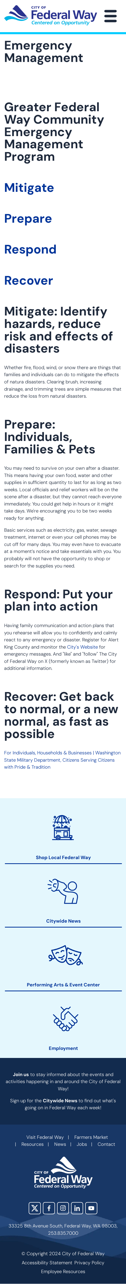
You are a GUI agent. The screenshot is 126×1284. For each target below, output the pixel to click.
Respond (30, 249)
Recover (28, 280)
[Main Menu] (110, 16)
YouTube (91, 1208)
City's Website (82, 647)
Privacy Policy (89, 1263)
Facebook (48, 1208)
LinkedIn (77, 1208)
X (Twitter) (34, 1208)
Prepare (28, 219)
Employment (63, 1049)
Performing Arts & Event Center (63, 985)
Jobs (82, 1144)
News (60, 1144)
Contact (106, 1144)
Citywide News (63, 921)
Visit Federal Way (45, 1137)
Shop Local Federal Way (63, 858)
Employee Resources (63, 1271)
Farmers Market (91, 1137)
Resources (32, 1144)
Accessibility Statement (47, 1263)
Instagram (63, 1208)
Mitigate (29, 188)
